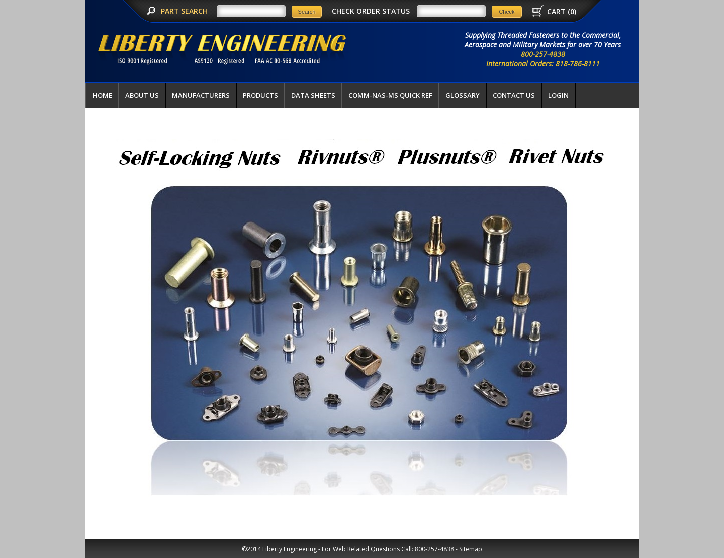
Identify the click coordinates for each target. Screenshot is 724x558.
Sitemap (470, 549)
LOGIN (558, 95)
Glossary (462, 95)
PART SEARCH (185, 11)
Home (102, 95)
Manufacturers (201, 95)
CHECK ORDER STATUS (371, 11)
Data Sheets (313, 95)
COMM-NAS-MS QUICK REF (390, 95)
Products (260, 95)
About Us (142, 95)
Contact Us (514, 95)
